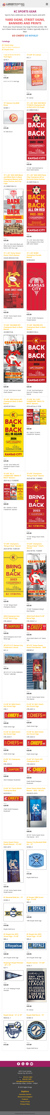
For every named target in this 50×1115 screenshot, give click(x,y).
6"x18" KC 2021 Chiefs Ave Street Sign (35, 705)
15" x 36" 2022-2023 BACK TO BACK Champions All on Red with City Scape (36, 105)
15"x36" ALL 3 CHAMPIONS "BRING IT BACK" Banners (12, 475)
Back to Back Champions (11, 47)
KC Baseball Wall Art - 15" (13, 897)
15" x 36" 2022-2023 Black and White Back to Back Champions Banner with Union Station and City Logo (13, 179)
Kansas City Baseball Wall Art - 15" (36, 843)
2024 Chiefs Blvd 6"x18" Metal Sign (36, 617)
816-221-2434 (27, 1077)
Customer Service (25, 1094)
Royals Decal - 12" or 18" (13, 1015)
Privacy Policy (25, 1104)
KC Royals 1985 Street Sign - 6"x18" (35, 898)
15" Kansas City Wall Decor (11, 104)
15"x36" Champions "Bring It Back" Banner (35, 474)
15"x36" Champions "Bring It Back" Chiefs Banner (35, 546)
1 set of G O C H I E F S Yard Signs (12, 56)
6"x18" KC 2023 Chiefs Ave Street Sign (12, 733)
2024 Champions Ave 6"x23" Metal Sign (11, 617)
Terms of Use (25, 1102)
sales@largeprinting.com (25, 1081)
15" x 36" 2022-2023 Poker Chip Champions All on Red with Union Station (36, 177)
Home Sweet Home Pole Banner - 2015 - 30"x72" (36, 789)
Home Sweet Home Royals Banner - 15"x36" (13, 843)
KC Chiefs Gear (8, 45)
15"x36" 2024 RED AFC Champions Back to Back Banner (36, 327)
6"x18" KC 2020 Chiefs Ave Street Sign (12, 705)
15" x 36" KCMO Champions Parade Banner (34, 255)
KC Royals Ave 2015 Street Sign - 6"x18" (11, 935)
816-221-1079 (26, 1079)
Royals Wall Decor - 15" (35, 1015)
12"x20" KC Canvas (34, 55)
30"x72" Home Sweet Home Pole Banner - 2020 (36, 646)
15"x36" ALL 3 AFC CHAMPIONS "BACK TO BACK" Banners (35, 401)
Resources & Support (25, 1097)
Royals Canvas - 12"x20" (36, 963)
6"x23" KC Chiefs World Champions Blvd (12, 789)
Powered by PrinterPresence (25, 1113)
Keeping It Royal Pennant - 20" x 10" (13, 964)
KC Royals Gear (8, 49)
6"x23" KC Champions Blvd (12, 760)
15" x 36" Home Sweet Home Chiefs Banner (12, 254)
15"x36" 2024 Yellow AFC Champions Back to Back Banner (13, 401)
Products (25, 1099)
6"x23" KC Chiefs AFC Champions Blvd (35, 760)
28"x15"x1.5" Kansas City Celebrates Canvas (13, 646)
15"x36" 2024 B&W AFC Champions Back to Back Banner (13, 327)
